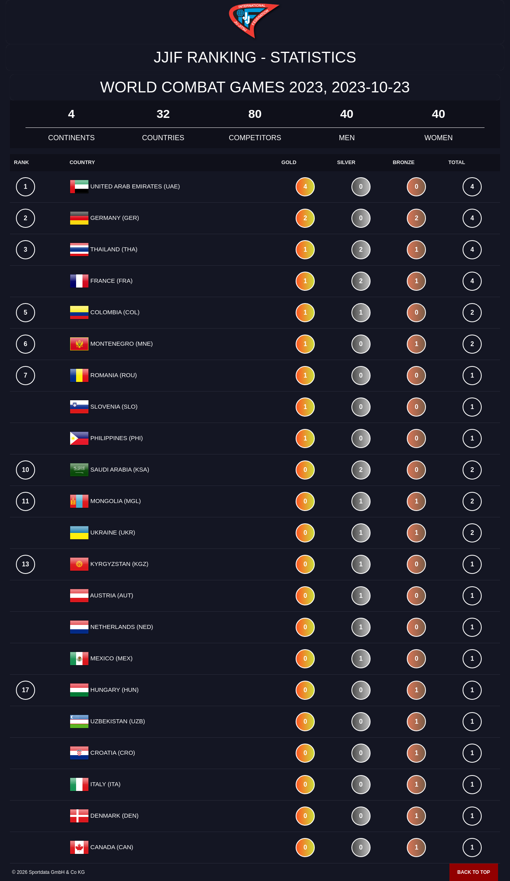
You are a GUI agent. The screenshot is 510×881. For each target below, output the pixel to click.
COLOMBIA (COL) (114, 312)
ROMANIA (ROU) (113, 375)
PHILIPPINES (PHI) (116, 438)
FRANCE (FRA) (111, 280)
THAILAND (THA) (113, 249)
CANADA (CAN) (111, 847)
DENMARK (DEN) (114, 815)
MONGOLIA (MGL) (115, 500)
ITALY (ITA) (105, 784)
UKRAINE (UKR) (112, 532)
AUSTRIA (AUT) (111, 595)
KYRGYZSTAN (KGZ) (119, 563)
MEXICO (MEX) (111, 658)
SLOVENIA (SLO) (113, 406)
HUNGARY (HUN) (114, 689)
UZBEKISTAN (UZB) (117, 721)
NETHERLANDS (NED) (121, 626)
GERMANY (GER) (114, 217)
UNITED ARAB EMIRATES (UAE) (134, 186)
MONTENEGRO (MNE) (121, 343)
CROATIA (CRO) (112, 752)
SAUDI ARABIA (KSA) (119, 469)
